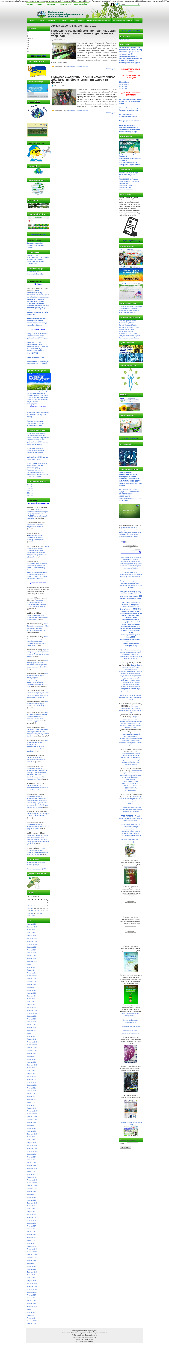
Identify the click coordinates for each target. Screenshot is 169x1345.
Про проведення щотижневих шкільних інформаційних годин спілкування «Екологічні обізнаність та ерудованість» (131, 775)
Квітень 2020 (31, 1131)
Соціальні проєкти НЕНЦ (131, 240)
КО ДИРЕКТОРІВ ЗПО (38, 234)
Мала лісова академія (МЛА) (36, 869)
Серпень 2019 (32, 1154)
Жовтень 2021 (32, 1079)
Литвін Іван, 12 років (126, 331)
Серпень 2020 (32, 1119)
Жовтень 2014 (32, 1321)
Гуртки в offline (124, 39)
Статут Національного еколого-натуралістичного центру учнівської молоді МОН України (37, 336)
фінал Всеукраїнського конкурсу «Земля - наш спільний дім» (38, 704)
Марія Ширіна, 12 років (126, 323)
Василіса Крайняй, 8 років (127, 321)
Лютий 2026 (31, 930)
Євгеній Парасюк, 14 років (128, 325)
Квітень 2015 (31, 1304)
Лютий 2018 (31, 1206)
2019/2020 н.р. (124, 82)
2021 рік (30, 486)
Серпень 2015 (32, 1292)
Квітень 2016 (31, 1269)
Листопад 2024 (32, 973)
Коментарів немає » (83, 66)
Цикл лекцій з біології (126, 185)
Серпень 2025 (32, 947)
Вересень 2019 (32, 1151)
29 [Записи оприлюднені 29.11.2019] (41, 913)
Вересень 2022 (32, 1048)
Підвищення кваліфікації (122, 20)
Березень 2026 (32, 927)
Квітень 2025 (31, 958)
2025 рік (30, 495)
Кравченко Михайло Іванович (129, 311)
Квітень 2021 (31, 1096)
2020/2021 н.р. (124, 84)
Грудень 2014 (31, 1315)
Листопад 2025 (32, 938)
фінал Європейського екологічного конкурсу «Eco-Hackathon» (36, 760)
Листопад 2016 (32, 1249)
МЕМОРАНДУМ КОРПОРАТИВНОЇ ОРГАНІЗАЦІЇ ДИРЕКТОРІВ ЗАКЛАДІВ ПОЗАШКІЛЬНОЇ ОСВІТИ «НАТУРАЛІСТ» (38, 259)
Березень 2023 (32, 1030)
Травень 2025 (31, 956)
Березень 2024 (32, 996)
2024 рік (30, 493)
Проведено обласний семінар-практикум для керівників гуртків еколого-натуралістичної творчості (83, 33)
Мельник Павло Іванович (127, 313)
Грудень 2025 (31, 935)
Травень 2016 (31, 1266)
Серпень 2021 (32, 1085)
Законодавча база (80, 4)
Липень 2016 (31, 1260)
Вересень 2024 (32, 979)
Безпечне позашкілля (126, 190)
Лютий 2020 (31, 1137)
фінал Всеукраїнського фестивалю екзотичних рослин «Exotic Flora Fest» (37, 788)
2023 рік (30, 491)
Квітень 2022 (31, 1062)
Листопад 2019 (32, 1145)
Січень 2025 (31, 967)
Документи (63, 20)
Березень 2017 (32, 1237)
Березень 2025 (32, 961)
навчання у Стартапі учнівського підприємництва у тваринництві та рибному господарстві (38, 695)
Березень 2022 (32, 1065)
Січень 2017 (31, 1243)
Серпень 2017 (32, 1223)
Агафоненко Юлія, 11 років (128, 334)
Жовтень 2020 (32, 1114)
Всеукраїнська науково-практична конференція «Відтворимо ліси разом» (35, 538)
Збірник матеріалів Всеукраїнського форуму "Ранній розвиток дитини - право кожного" (131, 574)
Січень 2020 (31, 1140)
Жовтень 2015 (32, 1286)
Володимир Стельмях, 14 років (129, 336)
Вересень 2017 (32, 1220)
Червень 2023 (31, 1022)
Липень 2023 (31, 1019)
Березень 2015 (32, 1306)
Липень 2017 (31, 1226)
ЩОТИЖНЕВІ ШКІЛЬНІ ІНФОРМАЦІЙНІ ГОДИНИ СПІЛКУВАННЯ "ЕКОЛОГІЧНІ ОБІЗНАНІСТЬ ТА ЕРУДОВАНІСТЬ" (131, 786)
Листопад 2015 (32, 1283)
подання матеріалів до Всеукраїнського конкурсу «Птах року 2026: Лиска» (38, 827)
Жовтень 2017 (32, 1217)
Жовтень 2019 (32, 1148)
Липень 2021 (31, 1088)
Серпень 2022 (32, 1050)
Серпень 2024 (32, 981)
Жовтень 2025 (32, 941)
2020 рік (30, 484)
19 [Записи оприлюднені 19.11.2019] (32, 911)
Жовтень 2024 (32, 976)
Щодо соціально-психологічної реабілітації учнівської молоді (132, 667)
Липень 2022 (31, 1053)
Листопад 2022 (32, 1042)
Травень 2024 (31, 990)
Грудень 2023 (31, 1004)
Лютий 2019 (31, 1171)
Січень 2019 (31, 1174)
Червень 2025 (31, 953)
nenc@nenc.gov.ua (87, 1339)
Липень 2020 (31, 1122)
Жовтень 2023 (32, 1010)
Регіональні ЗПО (65, 4)
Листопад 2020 (32, 1111)
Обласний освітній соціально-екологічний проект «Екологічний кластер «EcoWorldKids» (131, 810)
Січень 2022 (31, 1071)
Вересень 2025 (32, 944)
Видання (51, 20)
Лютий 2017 (31, 1240)
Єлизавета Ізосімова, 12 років (129, 327)
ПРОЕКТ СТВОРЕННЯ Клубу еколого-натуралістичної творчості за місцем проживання (130, 818)
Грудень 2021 (31, 1073)
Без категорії (71, 66)
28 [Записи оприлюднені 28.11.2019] (38, 913)
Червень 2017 (31, 1229)
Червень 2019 (31, 1160)
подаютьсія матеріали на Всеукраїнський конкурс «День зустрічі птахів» (37, 617)
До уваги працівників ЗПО (130, 438)
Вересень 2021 (32, 1082)
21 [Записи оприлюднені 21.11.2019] (38, 911)
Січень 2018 (31, 1209)
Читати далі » (111, 69)
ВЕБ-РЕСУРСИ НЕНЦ (38, 56)
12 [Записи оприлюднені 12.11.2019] (32, 908)
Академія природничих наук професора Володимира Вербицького (128, 175)
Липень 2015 (31, 1295)
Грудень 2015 (31, 1281)
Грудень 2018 (31, 1177)
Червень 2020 (31, 1125)
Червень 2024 (31, 987)
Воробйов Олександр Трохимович (130, 306)
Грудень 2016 (31, 1246)
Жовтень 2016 (32, 1252)
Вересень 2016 (32, 1255)
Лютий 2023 (31, 1033)
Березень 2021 (32, 1099)
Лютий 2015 (31, 1309)
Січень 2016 (31, 1278)
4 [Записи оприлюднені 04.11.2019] (28, 905)
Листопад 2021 (32, 1076)
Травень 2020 (31, 1128)
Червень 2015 (31, 1298)
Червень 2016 (31, 1263)
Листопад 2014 (32, 1318)
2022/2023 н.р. (124, 88)
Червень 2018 (31, 1194)
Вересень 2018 (32, 1186)
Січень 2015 (31, 1312)
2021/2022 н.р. (124, 86)
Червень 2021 (31, 1091)
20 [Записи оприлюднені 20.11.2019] (35, 911)
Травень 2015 (31, 1301)
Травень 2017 (31, 1232)
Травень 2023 (31, 1025)
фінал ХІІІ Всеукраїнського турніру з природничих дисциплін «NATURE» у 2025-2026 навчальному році (38, 716)
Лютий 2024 (31, 999)
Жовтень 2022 (32, 1045)
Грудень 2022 (31, 1039)
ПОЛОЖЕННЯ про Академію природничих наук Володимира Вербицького (129, 181)
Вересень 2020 (32, 1117)
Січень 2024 (31, 1002)
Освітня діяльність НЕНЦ (131, 31)
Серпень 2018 (32, 1188)
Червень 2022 (31, 1056)
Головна (30, 4)
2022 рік (30, 489)
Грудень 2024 (31, 970)
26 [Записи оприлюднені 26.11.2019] (32, 913)
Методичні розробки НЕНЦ (131, 1026)
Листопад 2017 (32, 1214)
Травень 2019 (31, 1163)
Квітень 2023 (31, 1027)
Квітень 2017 (31, 1234)
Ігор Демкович (89, 1341)
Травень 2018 (31, 1197)
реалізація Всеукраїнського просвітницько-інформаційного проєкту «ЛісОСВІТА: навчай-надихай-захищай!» (37, 514)
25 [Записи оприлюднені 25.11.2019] (29, 913)
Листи (72, 20)
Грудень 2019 (31, 1142)
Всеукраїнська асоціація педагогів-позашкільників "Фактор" (35, 245)
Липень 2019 (31, 1157)
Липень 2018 (31, 1191)
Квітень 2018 (31, 1200)
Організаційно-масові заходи (98, 20)
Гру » (34, 916)
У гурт (137, 20)
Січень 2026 (31, 933)
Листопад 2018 (32, 1180)
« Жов (29, 916)
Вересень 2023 (32, 1013)
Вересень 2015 (32, 1289)
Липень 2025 (31, 950)
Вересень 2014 (32, 1324)
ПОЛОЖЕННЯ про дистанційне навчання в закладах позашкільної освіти (130, 697)
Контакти (40, 4)
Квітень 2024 (31, 993)
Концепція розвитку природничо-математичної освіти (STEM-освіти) (38, 415)
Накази (81, 20)
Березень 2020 (32, 1134)
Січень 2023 (31, 1036)
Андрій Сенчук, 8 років (126, 329)
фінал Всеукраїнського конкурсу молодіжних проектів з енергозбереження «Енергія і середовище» (37, 641)
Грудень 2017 (31, 1211)
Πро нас (42, 20)
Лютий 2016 (31, 1275)
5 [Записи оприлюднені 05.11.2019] (31, 905)
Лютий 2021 (31, 1102)
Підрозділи (51, 4)
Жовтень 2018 (32, 1183)
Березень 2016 (32, 1272)
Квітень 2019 (31, 1165)
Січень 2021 (31, 1105)
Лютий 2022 (31, 1068)
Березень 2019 (32, 1168)
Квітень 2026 (31, 924)
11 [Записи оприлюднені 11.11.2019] (29, 908)
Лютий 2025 (31, 964)
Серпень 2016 (32, 1257)
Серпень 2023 (32, 1016)
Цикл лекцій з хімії (125, 188)
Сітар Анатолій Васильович (128, 308)
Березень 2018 (32, 1203)
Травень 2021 (31, 1094)
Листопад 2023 (32, 1007)
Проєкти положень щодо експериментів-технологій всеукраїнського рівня (35, 423)
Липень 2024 (31, 984)
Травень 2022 (31, 1059)
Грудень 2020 (31, 1108)
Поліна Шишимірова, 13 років (129, 338)
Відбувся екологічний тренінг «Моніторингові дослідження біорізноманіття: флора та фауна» (83, 79)
